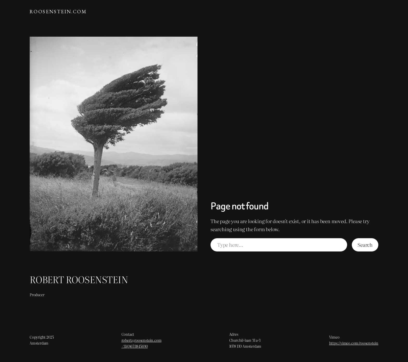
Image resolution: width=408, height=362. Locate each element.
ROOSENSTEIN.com (58, 11)
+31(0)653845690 (135, 346)
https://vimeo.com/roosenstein (353, 343)
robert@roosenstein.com (142, 340)
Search (365, 244)
